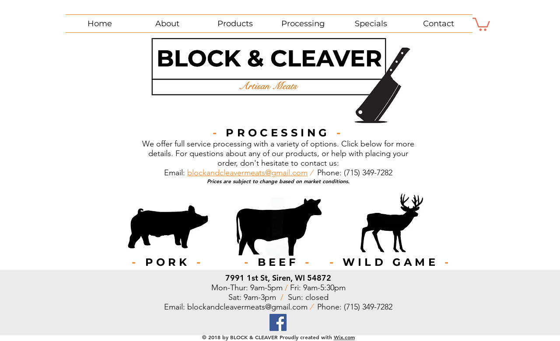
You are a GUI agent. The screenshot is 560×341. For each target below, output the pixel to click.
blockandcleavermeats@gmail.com (247, 172)
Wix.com (344, 337)
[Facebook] (278, 322)
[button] (481, 23)
